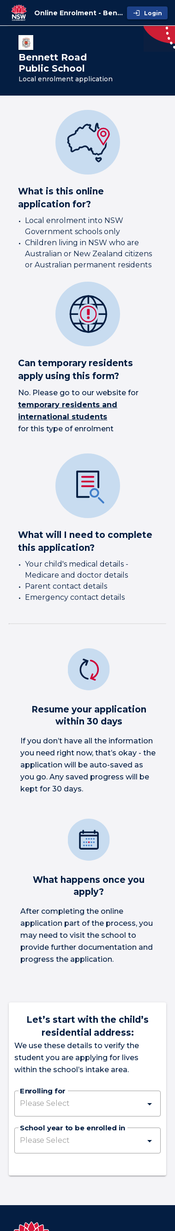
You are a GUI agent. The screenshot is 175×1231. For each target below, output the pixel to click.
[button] (87, 1103)
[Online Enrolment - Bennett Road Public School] (78, 13)
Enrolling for (42, 1091)
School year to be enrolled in (72, 1128)
